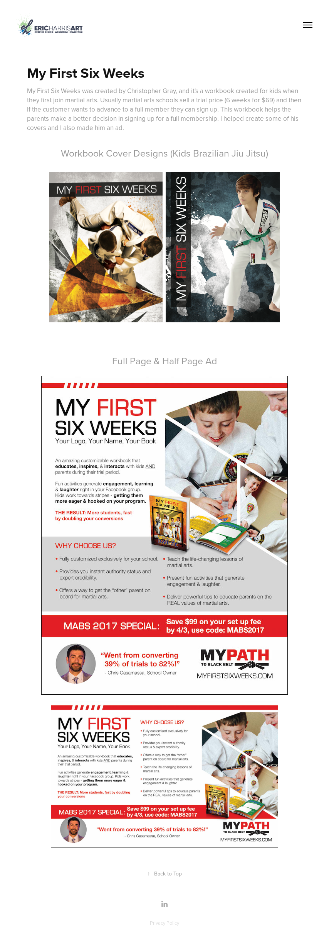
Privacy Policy (164, 922)
